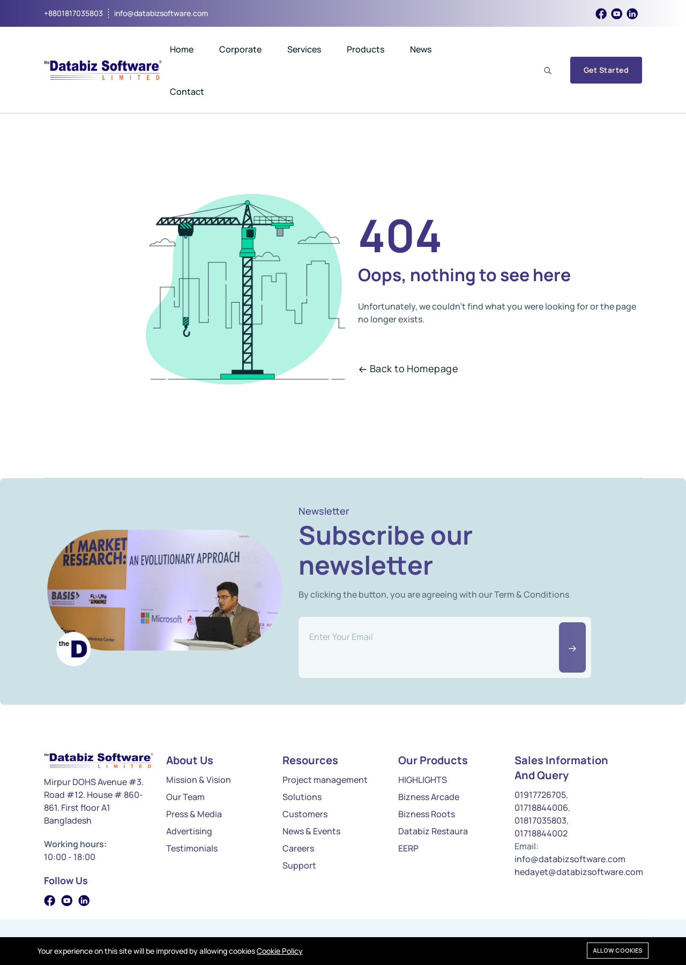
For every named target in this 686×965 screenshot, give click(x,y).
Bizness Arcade (428, 797)
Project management (325, 780)
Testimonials (192, 848)
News (420, 49)
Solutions (302, 797)
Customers (304, 814)
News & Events (311, 831)
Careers (298, 848)
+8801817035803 (73, 13)
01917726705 (540, 795)
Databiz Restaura (433, 831)
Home (181, 49)
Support (299, 865)
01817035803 (540, 820)
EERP (408, 848)
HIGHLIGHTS (422, 780)
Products (365, 49)
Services (304, 49)
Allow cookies (618, 950)
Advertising (189, 831)
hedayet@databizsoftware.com (578, 872)
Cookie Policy (280, 951)
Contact (187, 91)
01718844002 (541, 833)
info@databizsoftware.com (161, 13)
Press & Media (194, 814)
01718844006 (541, 807)
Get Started (606, 70)
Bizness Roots (426, 814)
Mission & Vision (198, 780)
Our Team (185, 797)
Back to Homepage (408, 368)
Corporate (240, 49)
